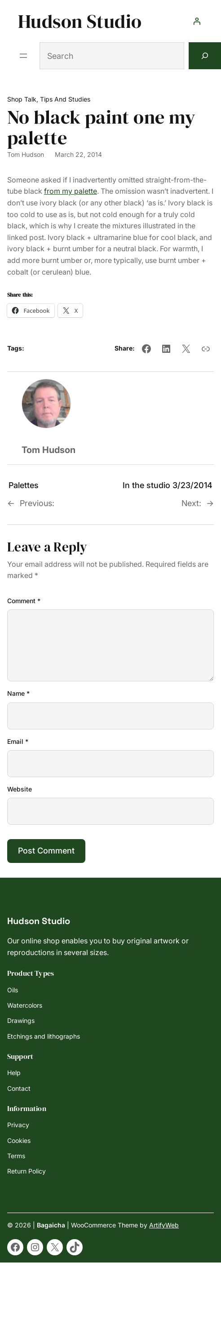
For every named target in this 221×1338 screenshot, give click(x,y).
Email (17, 741)
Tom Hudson (25, 154)
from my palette (70, 191)
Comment (23, 601)
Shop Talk (21, 99)
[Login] (196, 21)
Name (18, 693)
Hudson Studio (79, 21)
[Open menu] (23, 55)
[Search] (205, 55)
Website (19, 789)
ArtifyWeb (164, 1225)
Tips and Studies (65, 99)
